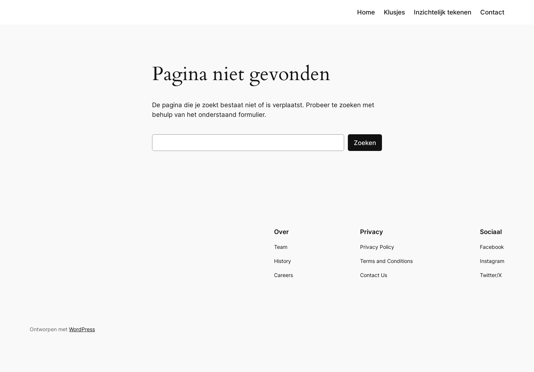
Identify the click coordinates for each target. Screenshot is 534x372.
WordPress (82, 329)
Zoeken (365, 143)
